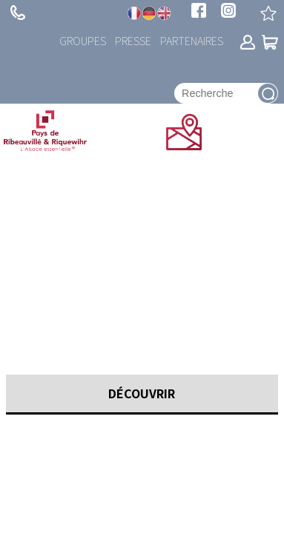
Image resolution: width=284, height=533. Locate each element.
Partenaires (191, 40)
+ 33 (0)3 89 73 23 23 (18, 12)
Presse (133, 40)
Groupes (82, 40)
